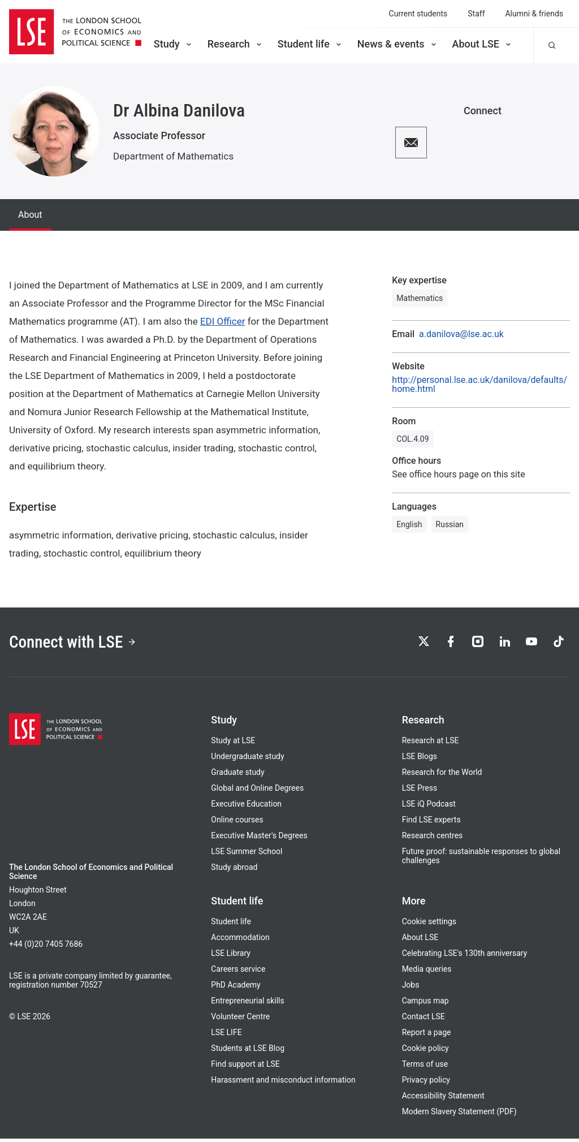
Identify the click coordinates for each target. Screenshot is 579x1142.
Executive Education (246, 807)
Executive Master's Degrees (259, 838)
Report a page (426, 1035)
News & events (397, 44)
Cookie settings (429, 924)
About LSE (482, 44)
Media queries (427, 972)
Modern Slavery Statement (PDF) (459, 1114)
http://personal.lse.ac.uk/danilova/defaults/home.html (479, 385)
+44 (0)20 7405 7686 (46, 947)
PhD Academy (235, 988)
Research (235, 44)
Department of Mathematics (173, 156)
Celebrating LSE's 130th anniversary (465, 956)
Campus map (425, 1004)
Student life (310, 44)
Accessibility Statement (443, 1099)
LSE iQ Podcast (429, 807)
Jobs (411, 988)
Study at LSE (233, 743)
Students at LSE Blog (247, 1051)
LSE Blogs (419, 759)
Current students (418, 13)
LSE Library (230, 956)
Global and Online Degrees (257, 791)
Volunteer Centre (240, 1019)
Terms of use (425, 1067)
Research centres (432, 838)
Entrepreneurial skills (247, 1004)
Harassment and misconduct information (283, 1083)
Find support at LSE (245, 1067)
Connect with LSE (78, 643)
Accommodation (240, 940)
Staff (476, 13)
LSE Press (420, 791)
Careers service (238, 972)
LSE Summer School (246, 854)
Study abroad (234, 870)
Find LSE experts (431, 823)
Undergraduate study (247, 759)
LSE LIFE (226, 1035)
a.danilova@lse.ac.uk (461, 334)
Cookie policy (425, 1051)
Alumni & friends (534, 13)
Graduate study (237, 775)
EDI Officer (222, 321)
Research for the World (442, 775)
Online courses (237, 823)
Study (173, 44)
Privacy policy (426, 1083)
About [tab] (30, 214)
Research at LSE (430, 743)
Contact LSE (423, 1019)
